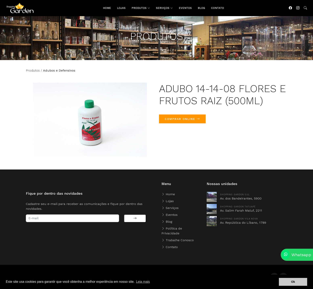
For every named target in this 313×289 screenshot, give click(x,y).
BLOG (201, 7)
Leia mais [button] (143, 281)
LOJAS (121, 7)
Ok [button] (293, 281)
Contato (169, 247)
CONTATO (217, 7)
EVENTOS (185, 7)
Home (168, 194)
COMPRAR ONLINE (182, 121)
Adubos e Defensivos (59, 73)
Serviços (170, 208)
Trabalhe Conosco (177, 240)
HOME (107, 7)
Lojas (167, 201)
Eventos (169, 215)
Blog (166, 222)
